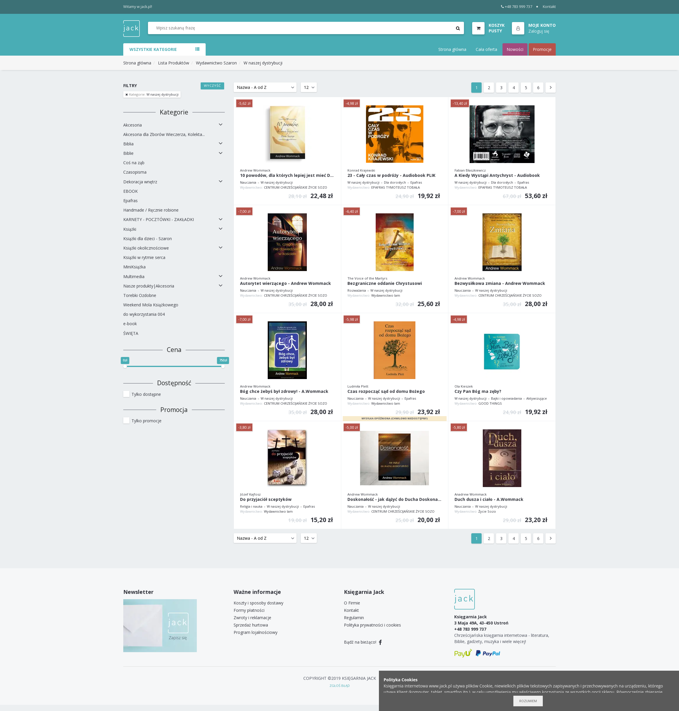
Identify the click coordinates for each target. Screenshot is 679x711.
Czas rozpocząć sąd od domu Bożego (386, 391)
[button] (534, 28)
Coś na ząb (133, 162)
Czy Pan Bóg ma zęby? (478, 391)
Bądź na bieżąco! (363, 642)
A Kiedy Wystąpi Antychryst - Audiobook (497, 175)
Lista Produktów (173, 63)
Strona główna (452, 49)
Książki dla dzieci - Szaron (147, 238)
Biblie (128, 153)
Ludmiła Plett (357, 386)
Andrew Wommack (255, 170)
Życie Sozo (487, 511)
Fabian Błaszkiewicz (470, 170)
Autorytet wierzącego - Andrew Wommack (285, 283)
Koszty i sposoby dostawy (258, 603)
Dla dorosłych (395, 182)
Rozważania (356, 290)
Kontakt (549, 6)
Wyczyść (212, 85)
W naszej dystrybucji (263, 63)
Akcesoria (132, 125)
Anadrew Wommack (471, 494)
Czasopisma (135, 172)
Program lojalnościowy (255, 632)
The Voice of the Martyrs (367, 278)
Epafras (130, 200)
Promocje (542, 49)
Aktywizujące (536, 398)
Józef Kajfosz (250, 494)
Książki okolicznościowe (146, 248)
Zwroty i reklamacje (252, 617)
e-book (130, 323)
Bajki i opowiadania (506, 398)
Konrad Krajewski (361, 170)
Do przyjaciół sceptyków (266, 499)
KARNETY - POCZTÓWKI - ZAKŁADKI (158, 219)
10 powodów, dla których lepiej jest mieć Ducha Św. (287, 175)
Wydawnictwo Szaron (216, 63)
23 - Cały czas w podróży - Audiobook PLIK (391, 175)
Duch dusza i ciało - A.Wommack (489, 499)
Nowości (515, 49)
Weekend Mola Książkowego (150, 305)
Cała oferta (486, 49)
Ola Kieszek (464, 386)
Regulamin (354, 617)
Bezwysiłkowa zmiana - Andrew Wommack (500, 283)
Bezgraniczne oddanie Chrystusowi (384, 283)
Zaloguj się (538, 31)
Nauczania (248, 182)
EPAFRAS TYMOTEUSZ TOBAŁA (395, 187)
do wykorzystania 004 (144, 314)
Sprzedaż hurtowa (251, 625)
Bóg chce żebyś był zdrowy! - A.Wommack (284, 391)
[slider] (125, 366)
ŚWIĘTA (130, 333)
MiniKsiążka (134, 267)
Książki (129, 229)
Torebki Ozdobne (139, 295)
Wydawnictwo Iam (385, 295)
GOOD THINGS (490, 403)
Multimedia (133, 276)
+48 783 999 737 (516, 6)
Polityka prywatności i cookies (372, 625)
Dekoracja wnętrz (140, 182)
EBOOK (130, 191)
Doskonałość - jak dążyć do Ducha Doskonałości (394, 499)
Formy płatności (249, 610)
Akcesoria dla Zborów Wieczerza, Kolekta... (164, 134)
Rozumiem (528, 701)
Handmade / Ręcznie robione (151, 210)
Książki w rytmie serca (144, 257)
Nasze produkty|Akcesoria (148, 286)
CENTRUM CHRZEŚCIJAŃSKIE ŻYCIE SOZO (295, 187)
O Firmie (352, 603)
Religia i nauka (251, 506)
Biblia (128, 144)
